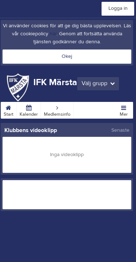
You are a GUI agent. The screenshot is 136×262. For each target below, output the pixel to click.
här (53, 34)
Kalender (29, 109)
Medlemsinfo (57, 109)
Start (8, 109)
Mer (124, 109)
